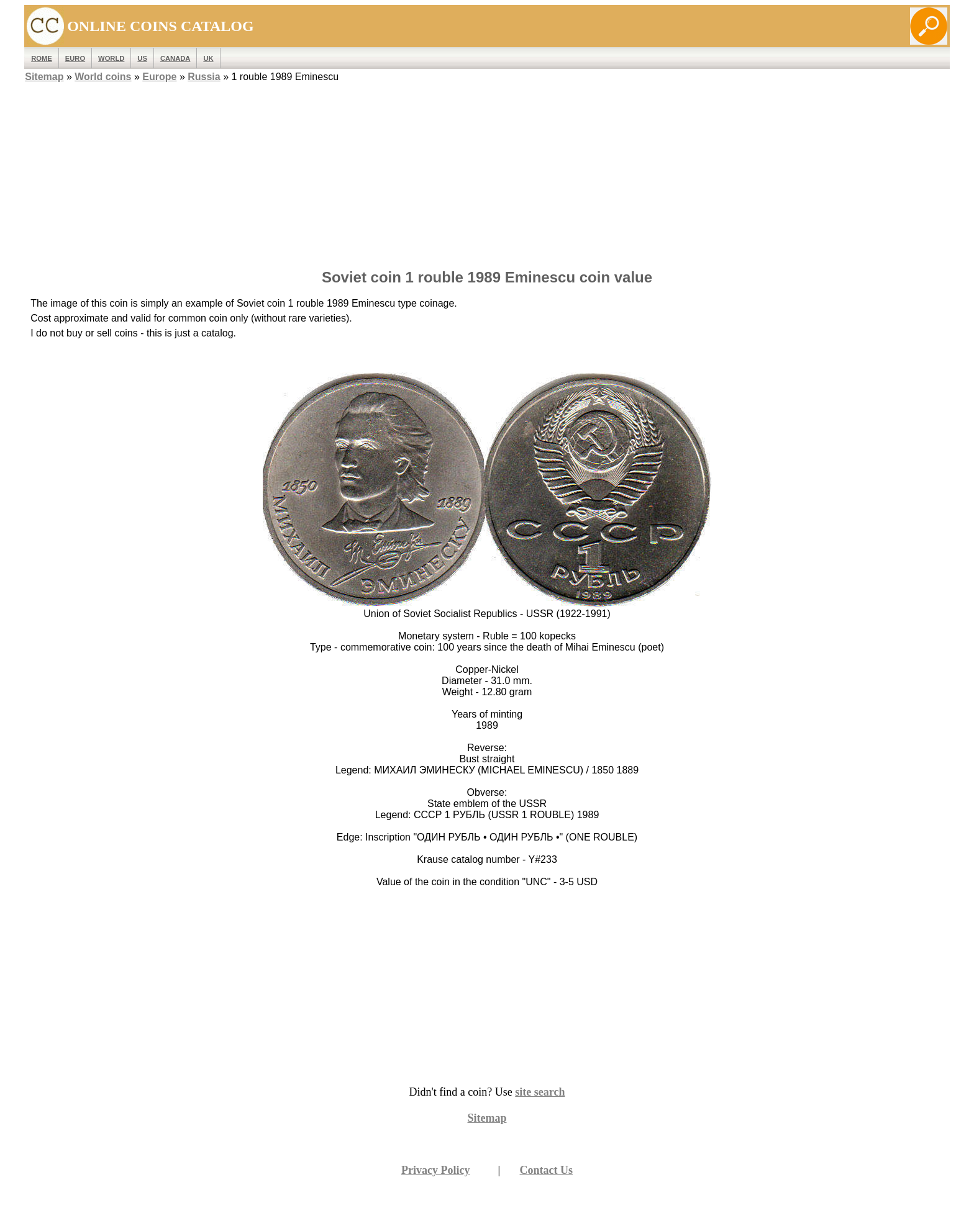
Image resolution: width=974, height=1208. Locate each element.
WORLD (111, 58)
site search (540, 1092)
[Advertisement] (487, 172)
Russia (204, 76)
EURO (75, 58)
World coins (103, 76)
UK (208, 58)
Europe (159, 76)
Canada (175, 58)
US (142, 58)
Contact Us (546, 1170)
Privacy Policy (435, 1170)
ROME (41, 58)
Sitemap (44, 76)
